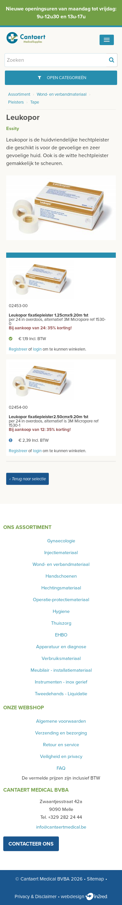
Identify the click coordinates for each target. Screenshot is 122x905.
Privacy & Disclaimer (36, 896)
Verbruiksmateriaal (61, 658)
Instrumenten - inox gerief (61, 682)
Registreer (18, 349)
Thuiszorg (61, 623)
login (37, 349)
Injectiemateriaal (61, 552)
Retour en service (61, 745)
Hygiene (61, 611)
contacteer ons (31, 844)
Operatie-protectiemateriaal (61, 599)
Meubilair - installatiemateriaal (61, 670)
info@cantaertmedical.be (61, 827)
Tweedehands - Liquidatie (61, 694)
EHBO (61, 635)
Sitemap (95, 879)
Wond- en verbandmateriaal (62, 94)
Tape (34, 102)
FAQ (61, 768)
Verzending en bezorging (61, 733)
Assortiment (19, 94)
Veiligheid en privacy (61, 756)
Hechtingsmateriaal (61, 588)
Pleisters (16, 102)
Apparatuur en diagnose (61, 647)
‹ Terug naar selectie (27, 479)
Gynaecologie (61, 541)
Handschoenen (61, 576)
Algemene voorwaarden (61, 721)
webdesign (84, 896)
